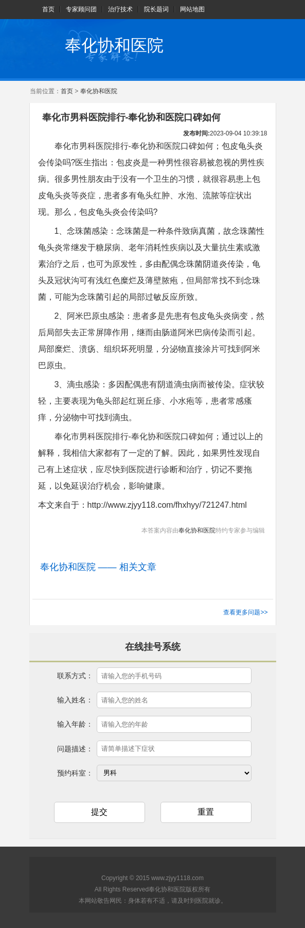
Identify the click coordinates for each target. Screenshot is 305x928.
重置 (206, 811)
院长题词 (156, 9)
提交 (99, 811)
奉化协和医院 (114, 45)
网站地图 (192, 9)
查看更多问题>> (245, 612)
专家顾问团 (81, 9)
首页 (48, 9)
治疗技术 (120, 9)
